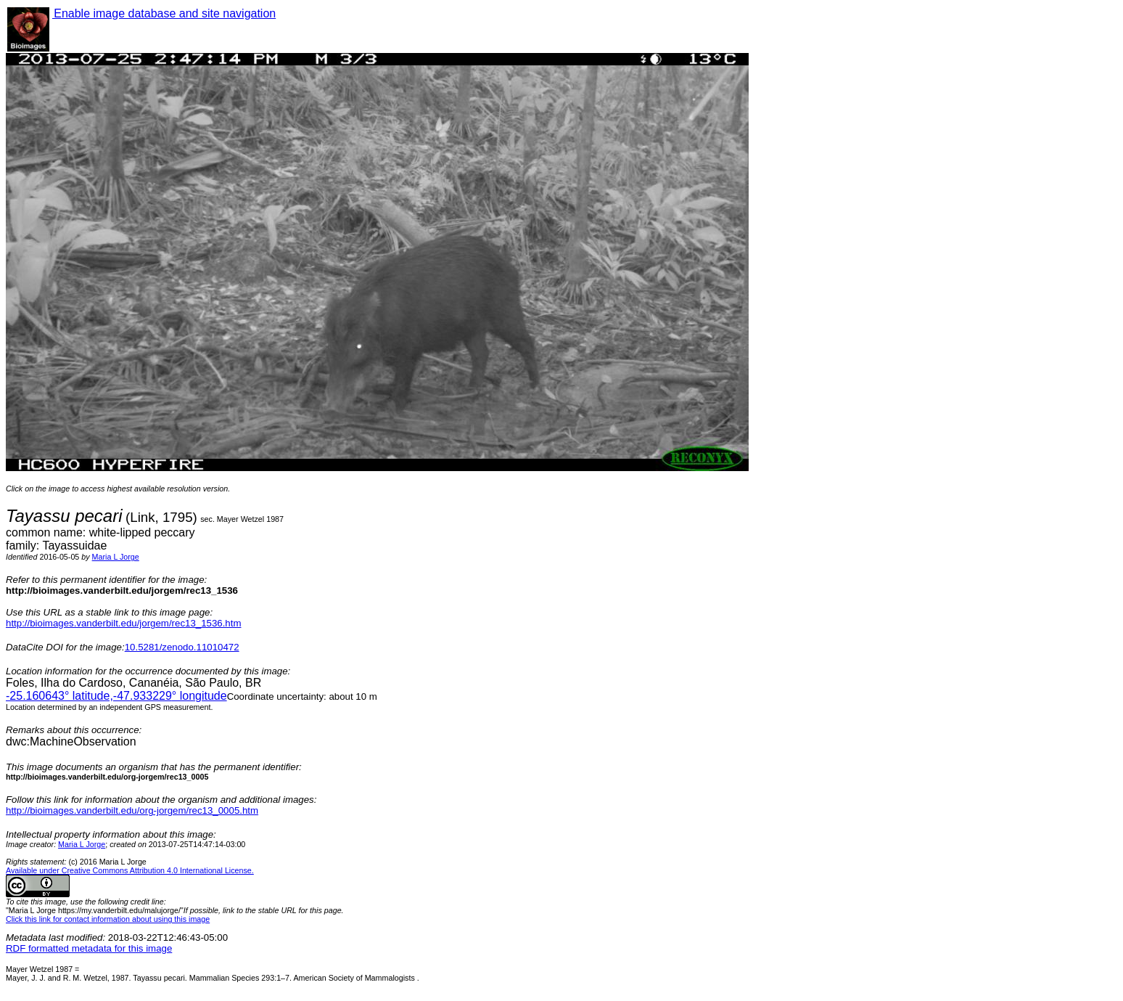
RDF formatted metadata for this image (89, 948)
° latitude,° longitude (116, 696)
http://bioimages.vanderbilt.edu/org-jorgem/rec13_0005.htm (132, 810)
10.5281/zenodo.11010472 (182, 647)
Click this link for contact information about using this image (108, 919)
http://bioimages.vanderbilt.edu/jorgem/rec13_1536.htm (123, 623)
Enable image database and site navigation (164, 13)
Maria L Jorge (115, 556)
